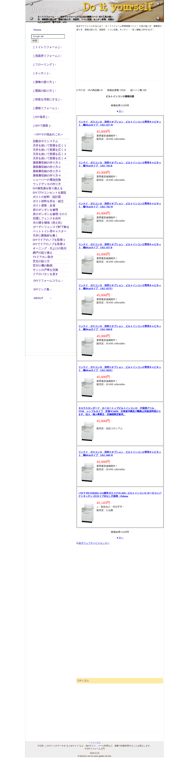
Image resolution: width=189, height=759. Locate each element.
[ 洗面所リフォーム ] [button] (48, 55)
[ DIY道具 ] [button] (41, 116)
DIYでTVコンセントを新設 (49, 192)
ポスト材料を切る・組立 (48, 201)
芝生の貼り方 (41, 261)
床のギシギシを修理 (45, 209)
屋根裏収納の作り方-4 (47, 175)
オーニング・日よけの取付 (49, 248)
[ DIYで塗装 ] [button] (42, 125)
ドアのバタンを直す (45, 274)
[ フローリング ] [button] (45, 64)
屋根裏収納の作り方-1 (47, 162)
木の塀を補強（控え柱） (48, 222)
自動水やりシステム (45, 141)
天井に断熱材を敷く (45, 235)
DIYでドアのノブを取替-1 (49, 239)
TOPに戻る (83, 680)
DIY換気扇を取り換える (48, 188)
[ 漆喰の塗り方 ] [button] (45, 82)
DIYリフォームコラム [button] (48, 280)
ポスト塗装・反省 (44, 205)
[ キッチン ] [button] (42, 73)
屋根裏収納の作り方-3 (47, 171)
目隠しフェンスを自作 (47, 218)
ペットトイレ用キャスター (49, 231)
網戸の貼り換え (42, 252)
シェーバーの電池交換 (47, 179)
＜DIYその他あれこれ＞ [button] (48, 134)
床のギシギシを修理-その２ (50, 214)
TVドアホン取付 (43, 257)
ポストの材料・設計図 (47, 196)
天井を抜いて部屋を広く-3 (49, 154)
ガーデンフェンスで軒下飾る (51, 226)
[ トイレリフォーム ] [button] (48, 47)
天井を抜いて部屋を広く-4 (49, 158)
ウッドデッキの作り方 (47, 184)
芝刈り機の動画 (42, 265)
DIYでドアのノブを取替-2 (49, 244)
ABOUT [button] (42, 298)
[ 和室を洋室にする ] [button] (48, 99)
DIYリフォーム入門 (56, 10)
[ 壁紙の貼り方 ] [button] (45, 90)
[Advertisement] (50, 328)
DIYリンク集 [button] (43, 289)
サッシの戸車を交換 (45, 269)
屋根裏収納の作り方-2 (47, 166)
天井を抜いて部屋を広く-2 (49, 149)
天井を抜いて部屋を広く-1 (49, 145)
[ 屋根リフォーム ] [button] (46, 108)
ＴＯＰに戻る (94, 743)
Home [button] (41, 29)
